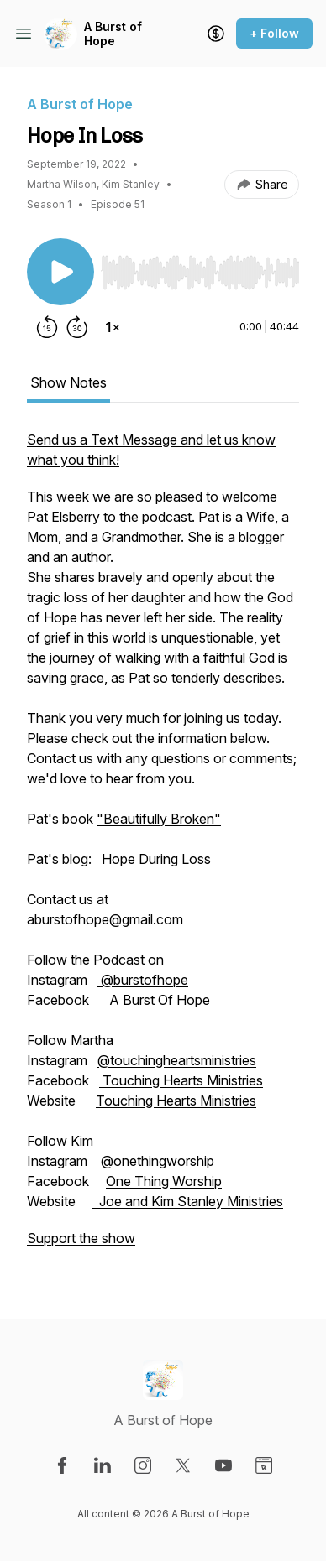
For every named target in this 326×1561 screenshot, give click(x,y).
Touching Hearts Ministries (181, 1080)
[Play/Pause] (60, 271)
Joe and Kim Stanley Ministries (187, 1201)
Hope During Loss (156, 859)
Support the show (81, 1238)
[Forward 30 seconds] (77, 327)
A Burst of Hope (113, 34)
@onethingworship (154, 1161)
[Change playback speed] (112, 327)
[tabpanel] (163, 847)
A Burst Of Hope (156, 999)
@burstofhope (142, 979)
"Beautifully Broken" (159, 818)
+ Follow (274, 33)
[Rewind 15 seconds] (47, 327)
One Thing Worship (164, 1181)
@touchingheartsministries (176, 1060)
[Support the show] (216, 33)
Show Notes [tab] (68, 382)
